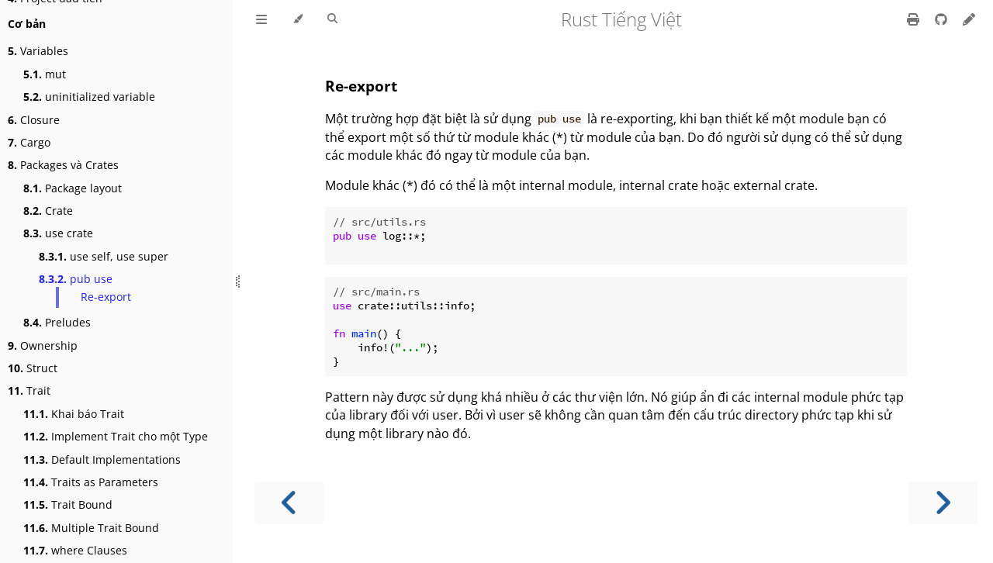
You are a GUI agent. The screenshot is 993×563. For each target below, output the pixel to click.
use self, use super (103, 256)
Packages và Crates (63, 164)
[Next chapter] (942, 503)
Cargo (29, 142)
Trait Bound (67, 504)
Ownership (43, 345)
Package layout (72, 188)
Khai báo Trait (73, 413)
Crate (48, 210)
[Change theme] (297, 19)
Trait (29, 390)
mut (44, 74)
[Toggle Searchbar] (332, 19)
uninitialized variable (89, 96)
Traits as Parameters (90, 482)
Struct (32, 368)
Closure (34, 119)
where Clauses (75, 550)
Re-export (106, 296)
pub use (75, 278)
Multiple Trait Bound (91, 527)
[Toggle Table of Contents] (261, 19)
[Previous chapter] (289, 503)
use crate (58, 233)
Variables (38, 50)
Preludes (57, 322)
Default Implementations (102, 459)
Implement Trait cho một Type (115, 436)
